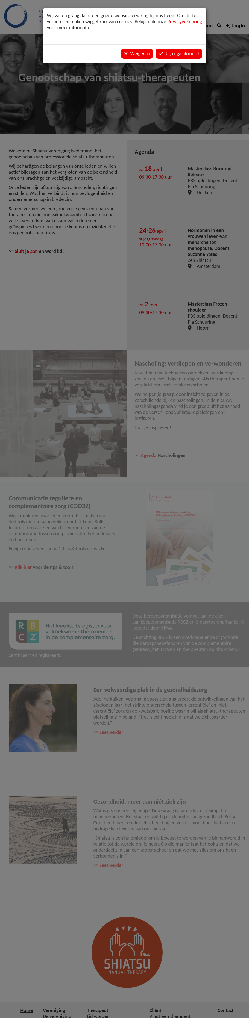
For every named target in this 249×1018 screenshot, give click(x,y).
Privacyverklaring (184, 22)
